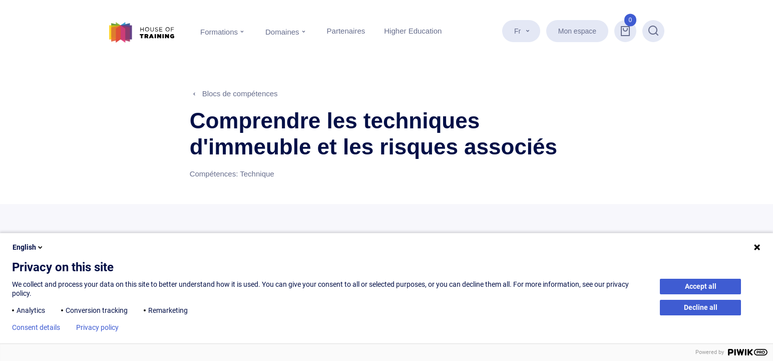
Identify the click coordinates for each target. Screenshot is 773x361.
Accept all (700, 286)
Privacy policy (97, 327)
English (28, 247)
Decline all (700, 307)
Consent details (36, 327)
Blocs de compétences (240, 93)
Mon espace (577, 31)
